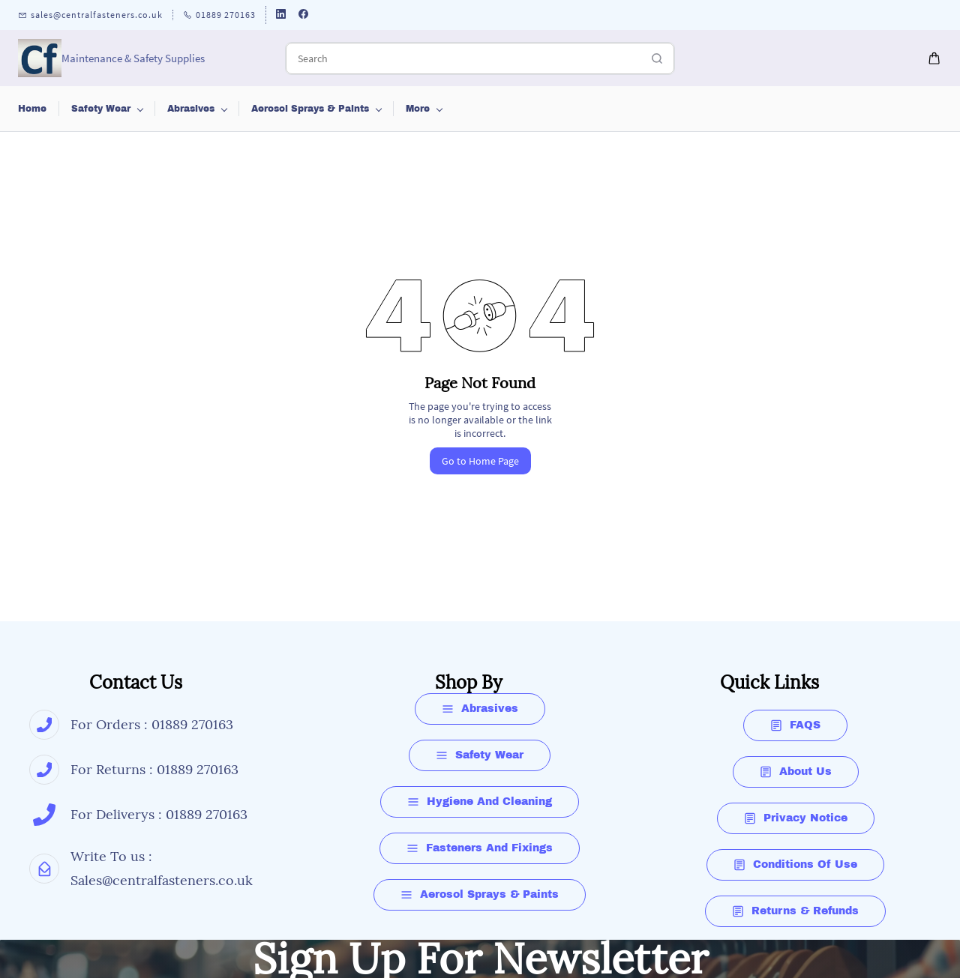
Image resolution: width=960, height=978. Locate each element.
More (879, 108)
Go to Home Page (480, 461)
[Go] (653, 58)
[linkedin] (281, 15)
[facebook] (303, 15)
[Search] (463, 58)
